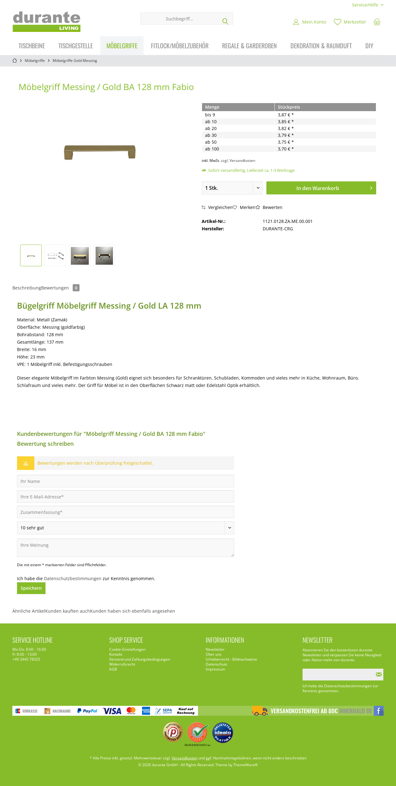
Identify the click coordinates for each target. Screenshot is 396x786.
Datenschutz (216, 664)
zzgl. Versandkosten (238, 160)
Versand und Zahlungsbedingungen (139, 659)
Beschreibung (26, 288)
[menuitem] (365, 5)
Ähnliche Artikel (28, 611)
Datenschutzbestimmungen (72, 578)
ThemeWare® (245, 764)
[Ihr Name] (125, 481)
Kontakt (115, 654)
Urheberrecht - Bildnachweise (231, 659)
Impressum (215, 669)
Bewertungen (60, 288)
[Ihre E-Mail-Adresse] (125, 496)
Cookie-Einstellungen (127, 649)
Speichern (31, 588)
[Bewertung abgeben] (125, 527)
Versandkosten (184, 758)
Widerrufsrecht (122, 664)
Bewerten (269, 207)
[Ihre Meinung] (125, 548)
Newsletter (215, 649)
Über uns (214, 654)
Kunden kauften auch (67, 611)
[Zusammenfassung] (125, 512)
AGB (113, 669)
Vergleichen (217, 207)
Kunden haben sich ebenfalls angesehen (132, 611)
